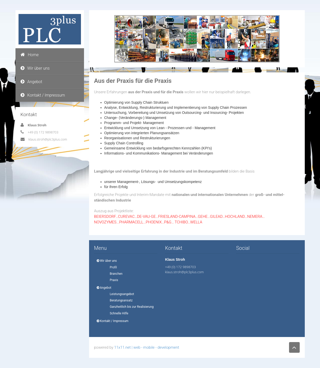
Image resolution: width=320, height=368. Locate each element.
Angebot (31, 81)
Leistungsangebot (120, 294)
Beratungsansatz (120, 300)
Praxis (112, 280)
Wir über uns (35, 68)
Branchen (115, 273)
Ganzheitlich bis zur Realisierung (130, 307)
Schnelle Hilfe (117, 313)
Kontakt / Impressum (43, 95)
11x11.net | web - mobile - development (146, 347)
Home (30, 54)
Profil (112, 267)
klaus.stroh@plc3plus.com (47, 139)
